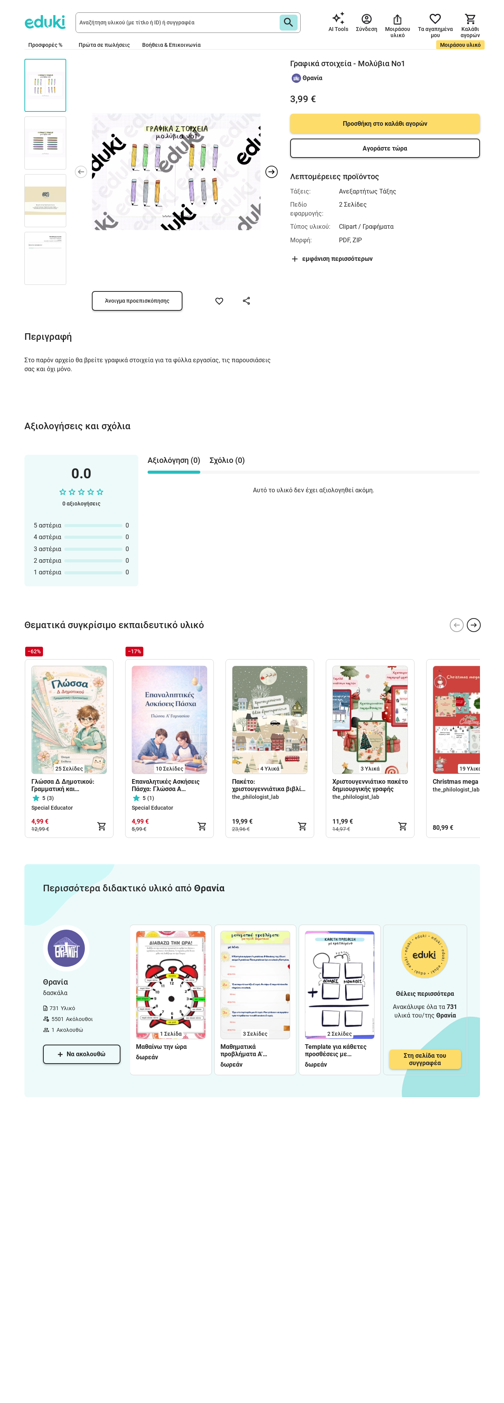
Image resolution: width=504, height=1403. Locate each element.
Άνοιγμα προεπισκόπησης (137, 301)
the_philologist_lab (255, 797)
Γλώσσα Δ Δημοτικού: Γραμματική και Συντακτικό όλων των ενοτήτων (63, 785)
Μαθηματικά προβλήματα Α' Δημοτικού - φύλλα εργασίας (247, 1050)
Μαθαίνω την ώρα (161, 1046)
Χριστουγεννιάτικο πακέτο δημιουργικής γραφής (370, 785)
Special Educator (52, 808)
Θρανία (312, 78)
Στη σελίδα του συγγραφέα (425, 1059)
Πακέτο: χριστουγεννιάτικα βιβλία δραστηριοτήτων (268, 785)
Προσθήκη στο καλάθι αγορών (385, 123)
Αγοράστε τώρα (385, 148)
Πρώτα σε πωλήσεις (104, 45)
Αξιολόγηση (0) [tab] (174, 460)
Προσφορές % (45, 45)
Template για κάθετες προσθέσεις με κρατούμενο (335, 1050)
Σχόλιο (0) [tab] (227, 460)
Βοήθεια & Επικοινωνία (171, 45)
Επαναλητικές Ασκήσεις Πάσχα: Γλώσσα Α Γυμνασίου (166, 785)
